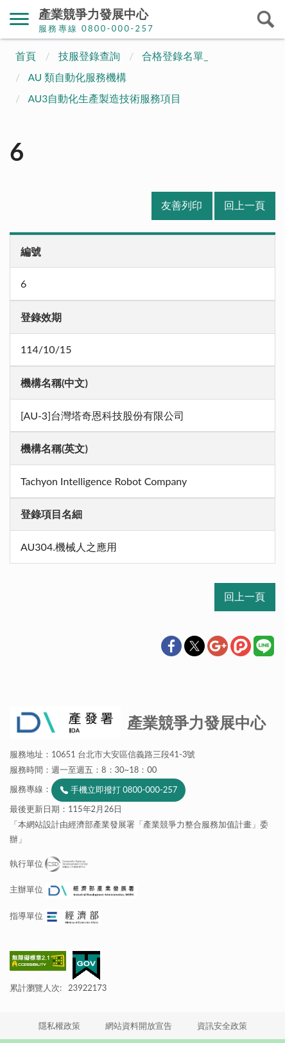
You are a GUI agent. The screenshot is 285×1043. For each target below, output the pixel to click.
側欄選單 (19, 19)
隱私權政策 (59, 1025)
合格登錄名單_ (175, 56)
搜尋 (265, 19)
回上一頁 (244, 205)
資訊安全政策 (222, 1025)
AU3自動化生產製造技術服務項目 (105, 98)
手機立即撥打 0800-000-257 (124, 789)
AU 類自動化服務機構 (77, 77)
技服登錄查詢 (89, 56)
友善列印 (181, 205)
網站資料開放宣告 (138, 1025)
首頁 (25, 56)
